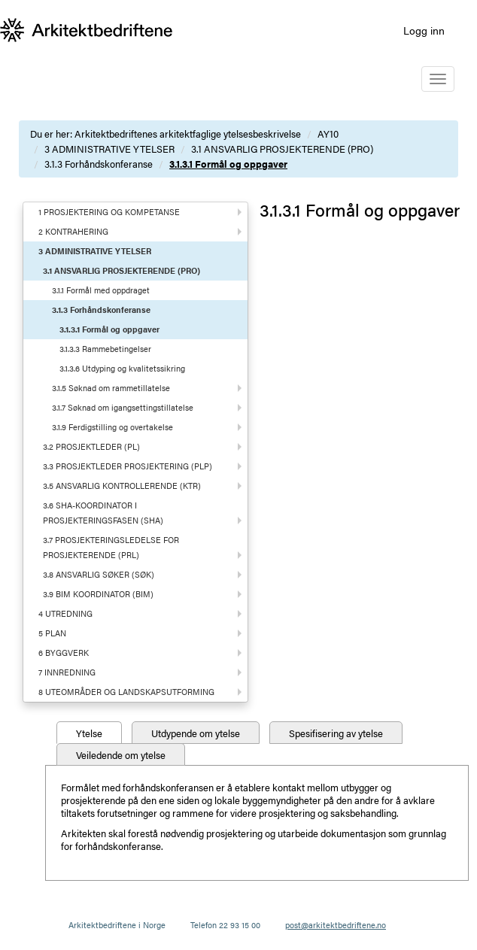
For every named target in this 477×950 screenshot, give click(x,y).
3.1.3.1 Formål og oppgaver (228, 163)
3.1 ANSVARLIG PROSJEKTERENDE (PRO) (282, 148)
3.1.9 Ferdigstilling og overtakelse (112, 427)
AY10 (328, 133)
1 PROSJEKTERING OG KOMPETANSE (109, 211)
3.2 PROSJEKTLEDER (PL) (91, 446)
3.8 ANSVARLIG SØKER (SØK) (98, 574)
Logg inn (424, 30)
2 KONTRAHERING (73, 231)
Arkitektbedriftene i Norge (117, 924)
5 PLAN (52, 633)
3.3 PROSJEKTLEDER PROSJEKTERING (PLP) (127, 466)
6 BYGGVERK (63, 652)
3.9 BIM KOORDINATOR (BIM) (98, 593)
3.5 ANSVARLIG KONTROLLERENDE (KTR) (122, 485)
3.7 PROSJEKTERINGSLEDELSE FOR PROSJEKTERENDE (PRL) (111, 547)
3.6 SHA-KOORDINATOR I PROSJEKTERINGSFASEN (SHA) (103, 512)
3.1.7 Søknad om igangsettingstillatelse (122, 407)
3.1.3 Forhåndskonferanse (98, 163)
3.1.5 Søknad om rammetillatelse (111, 387)
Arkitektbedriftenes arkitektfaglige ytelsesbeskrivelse (187, 133)
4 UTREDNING (65, 613)
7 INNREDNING (67, 672)
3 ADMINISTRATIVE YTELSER (109, 148)
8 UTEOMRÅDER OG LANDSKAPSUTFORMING (126, 691)
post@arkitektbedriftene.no (335, 924)
